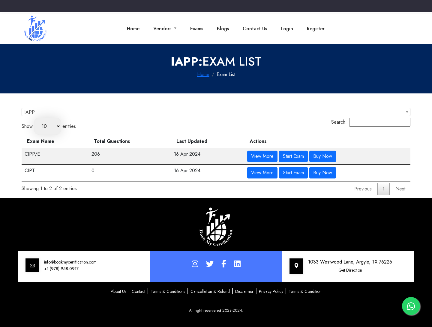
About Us (118, 291)
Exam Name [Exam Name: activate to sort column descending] (40, 141)
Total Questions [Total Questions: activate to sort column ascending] (112, 141)
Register (316, 28)
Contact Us (255, 28)
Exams (196, 28)
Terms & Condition (305, 291)
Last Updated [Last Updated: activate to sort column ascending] (191, 141)
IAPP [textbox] (29, 112)
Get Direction (350, 270)
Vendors (163, 28)
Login (287, 28)
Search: (370, 122)
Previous (363, 188)
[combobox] (216, 112)
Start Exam (293, 156)
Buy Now (322, 156)
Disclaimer (244, 291)
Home (133, 28)
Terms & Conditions (168, 291)
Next (400, 188)
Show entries (49, 126)
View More (262, 156)
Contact (138, 291)
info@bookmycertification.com (70, 262)
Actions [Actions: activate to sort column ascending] (258, 141)
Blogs (223, 28)
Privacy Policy (271, 291)
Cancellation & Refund (210, 291)
